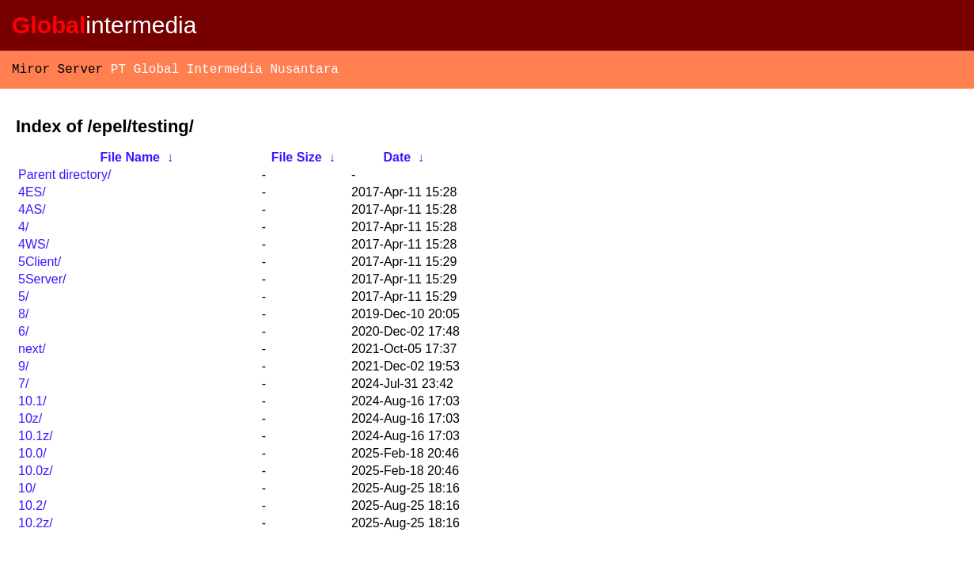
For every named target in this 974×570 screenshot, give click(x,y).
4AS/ (32, 212)
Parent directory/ (64, 177)
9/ (23, 369)
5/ (23, 299)
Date (397, 160)
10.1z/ (35, 439)
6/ (23, 334)
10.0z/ (35, 474)
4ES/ (32, 195)
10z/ (30, 421)
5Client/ (39, 265)
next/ (32, 352)
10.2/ (32, 508)
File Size (296, 160)
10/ (27, 491)
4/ (23, 230)
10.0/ (32, 456)
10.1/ (32, 404)
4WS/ (33, 247)
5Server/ (42, 282)
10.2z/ (35, 526)
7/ (23, 386)
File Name (130, 160)
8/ (23, 317)
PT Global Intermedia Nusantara (225, 71)
